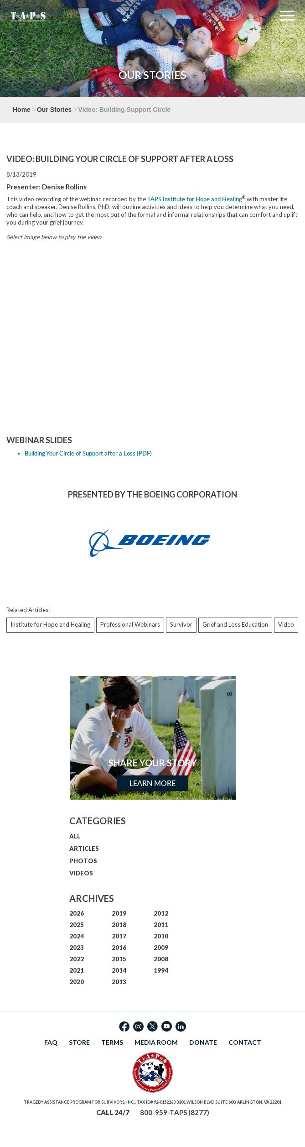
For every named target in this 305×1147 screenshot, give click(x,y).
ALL (74, 836)
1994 (161, 970)
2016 (119, 947)
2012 (161, 913)
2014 (119, 970)
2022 (76, 959)
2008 (161, 959)
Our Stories (54, 109)
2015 (119, 959)
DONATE (203, 1042)
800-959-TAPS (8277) (174, 1112)
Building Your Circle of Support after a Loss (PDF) (88, 453)
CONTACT (244, 1042)
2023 (76, 947)
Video (286, 624)
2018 (119, 924)
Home (22, 109)
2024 (76, 936)
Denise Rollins (64, 187)
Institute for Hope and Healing (50, 624)
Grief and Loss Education (235, 624)
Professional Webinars (130, 624)
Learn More (152, 783)
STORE (79, 1042)
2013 (119, 981)
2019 (119, 913)
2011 (161, 924)
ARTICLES (84, 848)
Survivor (181, 624)
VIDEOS (81, 873)
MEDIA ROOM (156, 1042)
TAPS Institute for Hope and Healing (194, 199)
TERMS (112, 1042)
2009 (161, 947)
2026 (76, 913)
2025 (76, 924)
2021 (76, 970)
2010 (161, 936)
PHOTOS (83, 860)
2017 (119, 936)
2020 (76, 981)
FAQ (50, 1042)
